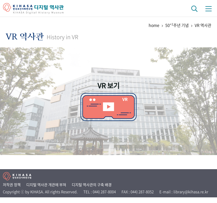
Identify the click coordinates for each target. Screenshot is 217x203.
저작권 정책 (12, 184)
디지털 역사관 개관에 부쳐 (46, 184)
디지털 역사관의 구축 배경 (92, 184)
